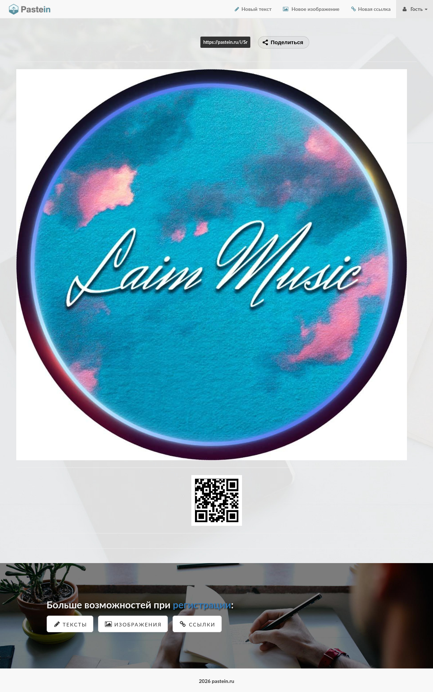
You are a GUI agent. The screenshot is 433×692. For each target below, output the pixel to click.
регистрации (202, 605)
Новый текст (253, 9)
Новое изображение (311, 9)
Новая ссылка (370, 9)
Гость (415, 9)
